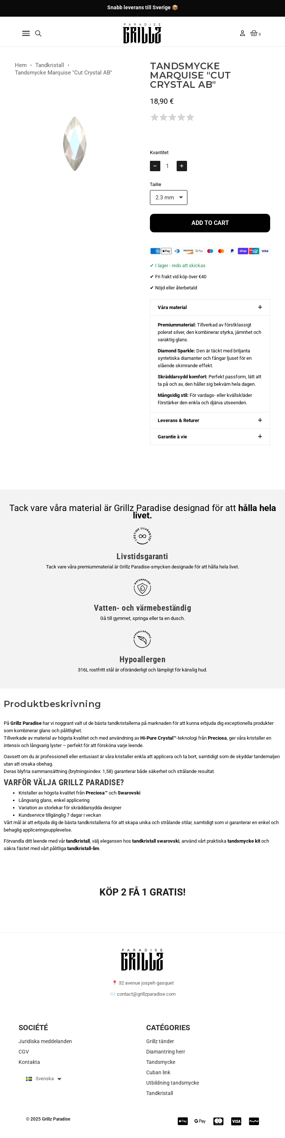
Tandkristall (49, 68)
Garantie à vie (172, 440)
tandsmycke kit (243, 841)
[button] (26, 33)
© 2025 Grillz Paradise (48, 1119)
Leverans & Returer (178, 424)
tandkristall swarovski (155, 841)
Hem (21, 68)
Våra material (172, 311)
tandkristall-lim (83, 848)
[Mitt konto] (243, 33)
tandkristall (78, 841)
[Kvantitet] (168, 169)
